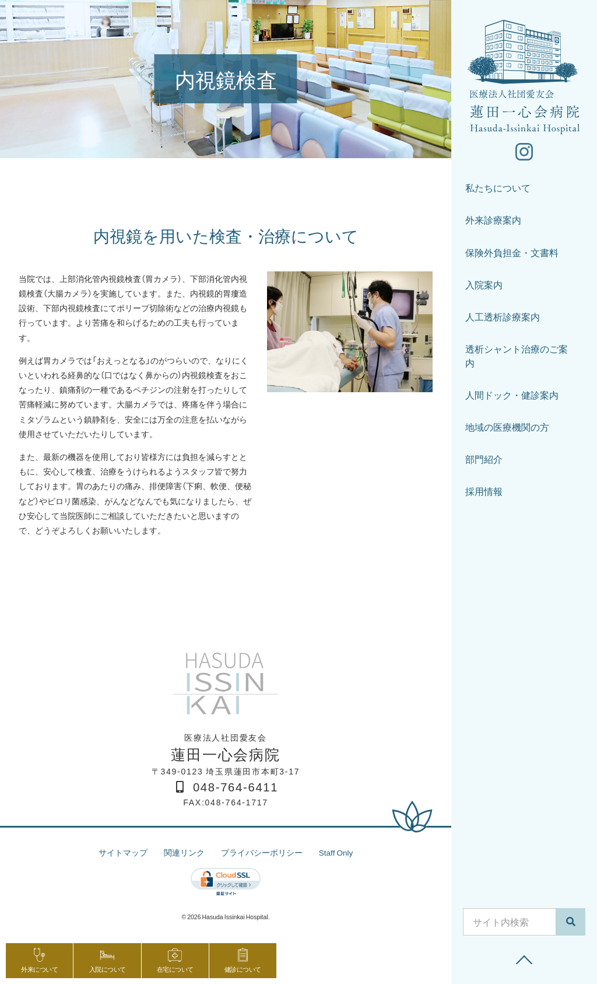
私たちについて (498, 189)
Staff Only (335, 852)
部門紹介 (484, 460)
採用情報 (484, 493)
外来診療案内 (493, 221)
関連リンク (183, 852)
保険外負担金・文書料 (512, 253)
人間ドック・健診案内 (512, 396)
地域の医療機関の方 (507, 428)
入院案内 (484, 286)
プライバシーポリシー (261, 852)
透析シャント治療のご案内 (516, 357)
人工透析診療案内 (502, 318)
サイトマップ (122, 852)
